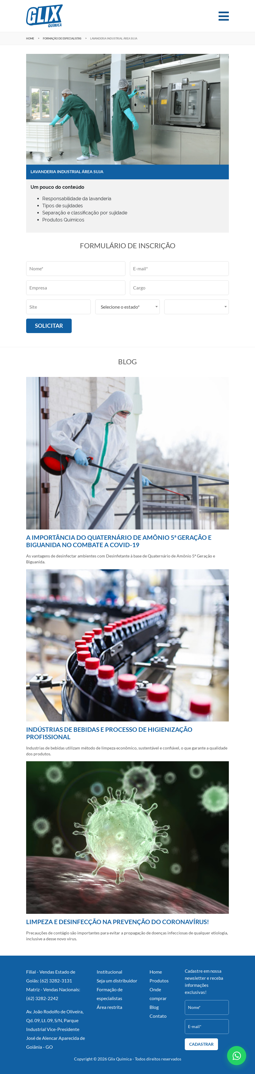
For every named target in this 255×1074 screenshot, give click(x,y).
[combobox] (127, 306)
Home (30, 38)
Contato (158, 1016)
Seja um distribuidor (117, 980)
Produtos (159, 980)
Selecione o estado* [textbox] (120, 307)
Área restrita (109, 1007)
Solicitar (49, 325)
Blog (154, 1007)
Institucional (109, 971)
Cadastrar (201, 1044)
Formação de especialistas (62, 38)
